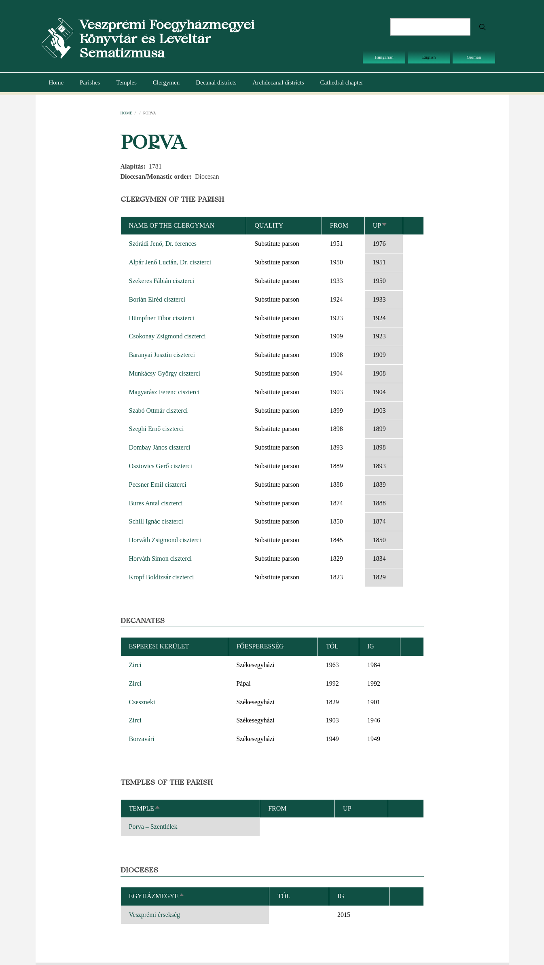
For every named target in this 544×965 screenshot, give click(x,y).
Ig (340, 896)
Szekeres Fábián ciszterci (162, 280)
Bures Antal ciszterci (156, 503)
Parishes (90, 82)
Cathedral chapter (341, 82)
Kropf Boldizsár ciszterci (161, 577)
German (474, 57)
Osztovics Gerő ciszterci (160, 465)
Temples (126, 82)
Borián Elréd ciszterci (157, 299)
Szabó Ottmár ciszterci (158, 410)
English (429, 57)
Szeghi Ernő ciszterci (156, 428)
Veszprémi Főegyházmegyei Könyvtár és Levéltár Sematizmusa (166, 39)
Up (380, 225)
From (339, 225)
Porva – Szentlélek (153, 826)
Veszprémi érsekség (154, 914)
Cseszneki (142, 702)
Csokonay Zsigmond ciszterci (167, 336)
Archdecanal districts (278, 82)
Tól (332, 646)
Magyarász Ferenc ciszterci (164, 392)
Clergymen (166, 82)
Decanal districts (216, 82)
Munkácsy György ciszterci (165, 373)
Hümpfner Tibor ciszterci (162, 318)
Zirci (135, 664)
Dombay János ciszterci (160, 447)
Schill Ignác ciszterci (156, 521)
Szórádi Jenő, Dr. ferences (163, 243)
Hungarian (384, 57)
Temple (145, 808)
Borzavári (142, 738)
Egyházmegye (157, 896)
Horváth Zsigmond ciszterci (165, 539)
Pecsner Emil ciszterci (157, 484)
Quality (268, 225)
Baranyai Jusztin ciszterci (162, 354)
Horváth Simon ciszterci (160, 558)
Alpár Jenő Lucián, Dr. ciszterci (170, 262)
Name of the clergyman (172, 225)
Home (56, 82)
